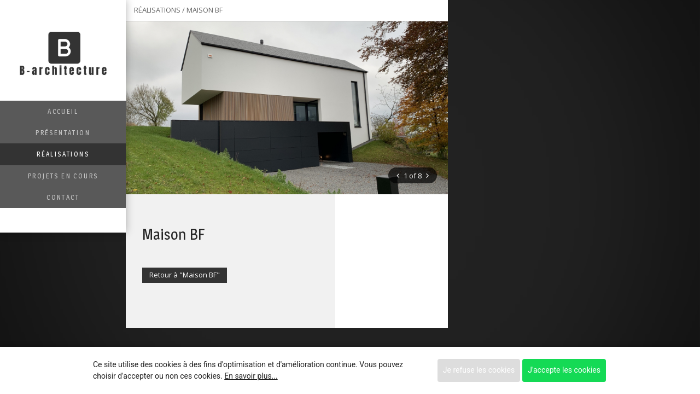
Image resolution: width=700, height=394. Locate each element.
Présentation (63, 133)
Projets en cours (63, 176)
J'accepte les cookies (564, 370)
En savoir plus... (250, 376)
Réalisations (63, 154)
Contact (62, 197)
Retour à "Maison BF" (184, 275)
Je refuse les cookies (479, 370)
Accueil (63, 111)
